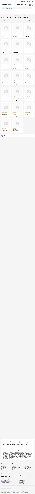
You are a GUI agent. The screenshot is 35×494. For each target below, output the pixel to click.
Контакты (13, 469)
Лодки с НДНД (3, 469)
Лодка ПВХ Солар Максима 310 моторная (6, 66)
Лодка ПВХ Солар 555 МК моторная (28, 114)
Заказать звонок (19, 5)
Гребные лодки (3, 466)
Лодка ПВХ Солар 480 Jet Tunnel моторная (17, 130)
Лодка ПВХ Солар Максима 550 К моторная (29, 98)
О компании (14, 466)
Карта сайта (3, 470)
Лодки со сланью (26, 468)
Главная (2, 15)
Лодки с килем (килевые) (27, 467)
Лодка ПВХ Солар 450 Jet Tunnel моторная (6, 130)
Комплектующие (3, 467)
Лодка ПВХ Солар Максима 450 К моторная (6, 114)
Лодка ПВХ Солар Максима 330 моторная (6, 82)
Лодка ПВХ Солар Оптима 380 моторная (17, 34)
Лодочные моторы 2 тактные (28, 469)
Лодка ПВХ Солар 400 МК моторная (6, 98)
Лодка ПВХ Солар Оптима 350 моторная (6, 34)
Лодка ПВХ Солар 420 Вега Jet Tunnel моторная (17, 82)
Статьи (13, 468)
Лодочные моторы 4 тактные (28, 470)
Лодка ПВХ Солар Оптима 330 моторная (28, 66)
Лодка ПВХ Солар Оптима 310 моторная (17, 66)
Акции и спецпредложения (16, 467)
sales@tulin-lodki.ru (25, 478)
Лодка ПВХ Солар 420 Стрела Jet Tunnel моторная (17, 98)
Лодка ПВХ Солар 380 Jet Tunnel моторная (17, 50)
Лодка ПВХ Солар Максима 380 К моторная (6, 50)
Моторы (2, 468)
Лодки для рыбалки (27, 466)
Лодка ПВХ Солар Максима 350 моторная (29, 34)
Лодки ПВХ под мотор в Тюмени (9, 15)
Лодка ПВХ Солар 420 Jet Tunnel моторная (28, 50)
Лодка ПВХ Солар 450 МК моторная (17, 114)
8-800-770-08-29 (21, 4)
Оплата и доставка (15, 470)
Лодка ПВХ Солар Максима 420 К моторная (29, 82)
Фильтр (4, 20)
